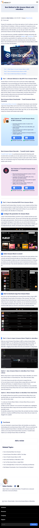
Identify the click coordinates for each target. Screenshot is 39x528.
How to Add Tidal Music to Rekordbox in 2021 (14, 459)
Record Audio (29, 18)
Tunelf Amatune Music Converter (8, 104)
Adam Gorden (10, 18)
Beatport (23, 36)
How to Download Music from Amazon (12, 451)
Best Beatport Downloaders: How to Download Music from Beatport (18, 467)
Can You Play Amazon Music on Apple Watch (13, 462)
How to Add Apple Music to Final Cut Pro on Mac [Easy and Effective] (19, 464)
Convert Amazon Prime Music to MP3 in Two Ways (15, 454)
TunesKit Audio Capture (6, 154)
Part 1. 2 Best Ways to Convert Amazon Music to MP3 (16, 69)
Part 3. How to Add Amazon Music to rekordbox (15, 73)
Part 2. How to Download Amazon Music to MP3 (15, 71)
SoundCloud (30, 36)
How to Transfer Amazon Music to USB (12, 457)
